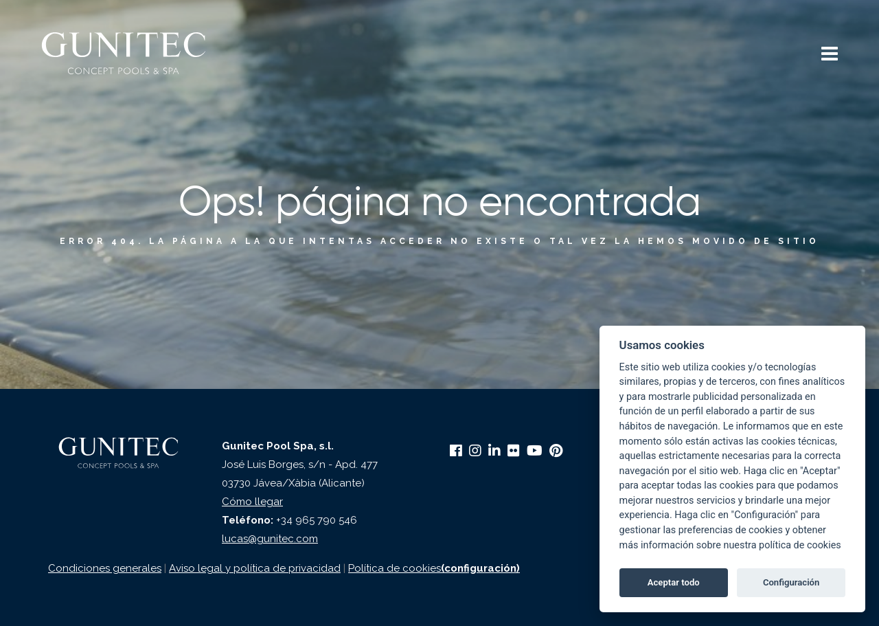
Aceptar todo (674, 582)
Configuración (791, 582)
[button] (829, 55)
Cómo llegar (252, 501)
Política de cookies (394, 568)
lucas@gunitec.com (270, 539)
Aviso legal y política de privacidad (255, 568)
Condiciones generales (104, 568)
